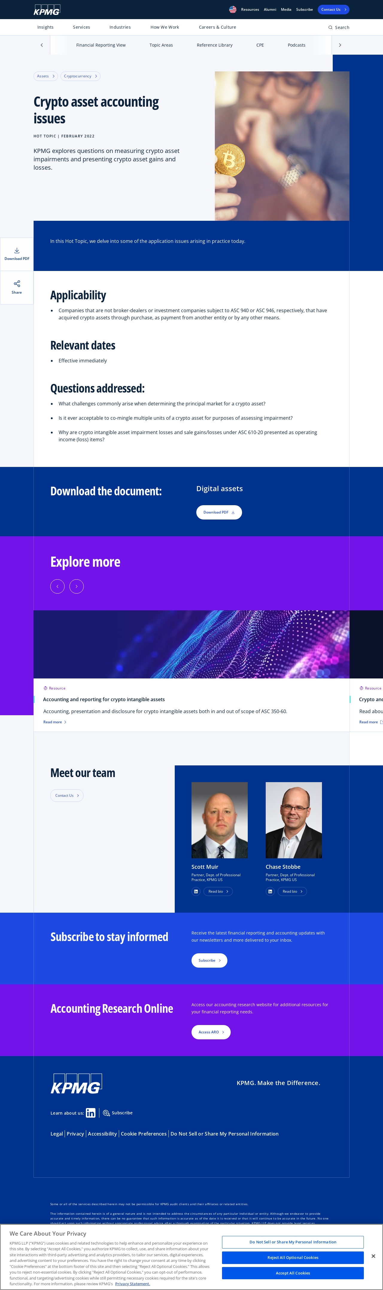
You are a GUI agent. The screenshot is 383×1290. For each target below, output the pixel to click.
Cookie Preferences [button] (144, 1133)
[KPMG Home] (47, 9)
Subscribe (304, 9)
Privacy (75, 1133)
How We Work (165, 27)
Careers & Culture (217, 27)
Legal (57, 1133)
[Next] (76, 586)
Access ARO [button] (209, 1032)
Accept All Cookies (293, 1273)
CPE (260, 45)
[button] (232, 9)
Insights (45, 27)
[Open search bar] (338, 28)
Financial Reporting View (101, 45)
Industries (120, 27)
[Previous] (57, 586)
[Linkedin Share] (90, 1113)
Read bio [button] (216, 891)
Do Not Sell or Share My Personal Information (225, 1133)
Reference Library (214, 45)
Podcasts (297, 45)
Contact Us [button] (64, 795)
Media (286, 9)
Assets (45, 76)
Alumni (270, 9)
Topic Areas (161, 45)
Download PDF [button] (219, 512)
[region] (191, 1257)
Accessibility (102, 1133)
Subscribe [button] (207, 960)
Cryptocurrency (80, 76)
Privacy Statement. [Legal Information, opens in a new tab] (132, 1283)
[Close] (373, 1256)
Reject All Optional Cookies (293, 1257)
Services (81, 27)
